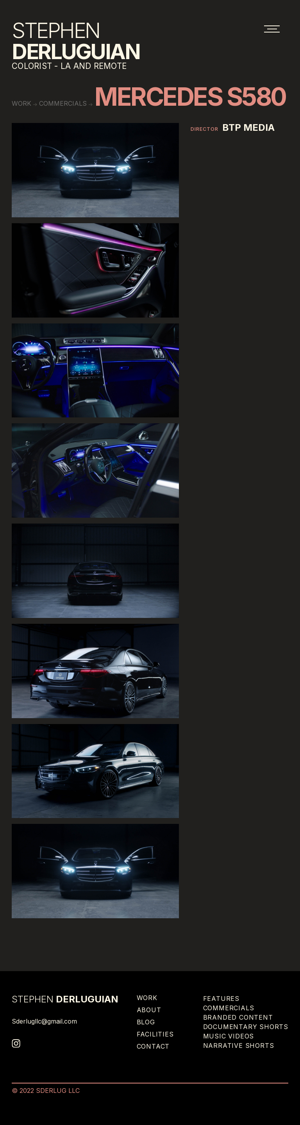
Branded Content (238, 1017)
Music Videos (228, 1036)
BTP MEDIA (248, 127)
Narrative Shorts (238, 1045)
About (149, 1010)
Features (221, 998)
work (21, 103)
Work (147, 998)
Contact (153, 1046)
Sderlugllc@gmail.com (44, 1021)
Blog (146, 1022)
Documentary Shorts (245, 1027)
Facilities (155, 1034)
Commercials (63, 103)
